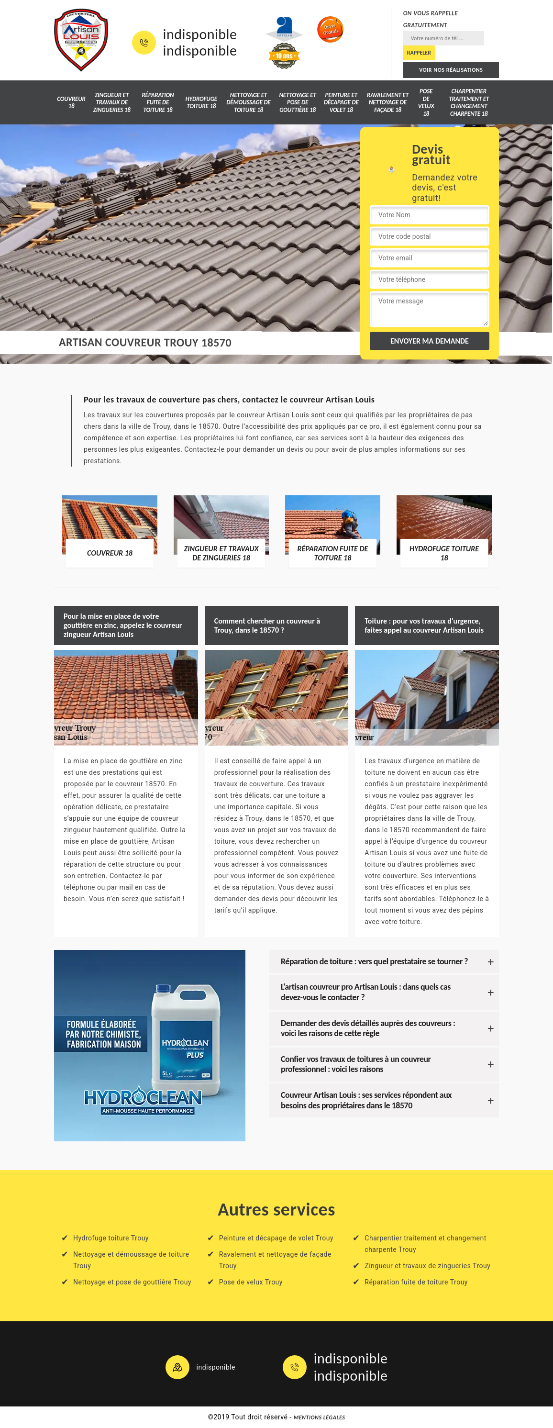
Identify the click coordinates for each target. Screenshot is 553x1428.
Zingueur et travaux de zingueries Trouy (427, 1266)
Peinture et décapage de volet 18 (341, 102)
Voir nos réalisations (451, 70)
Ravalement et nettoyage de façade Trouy (275, 1260)
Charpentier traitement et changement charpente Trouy (426, 1243)
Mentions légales (319, 1417)
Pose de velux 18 (426, 102)
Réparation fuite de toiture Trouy (416, 1282)
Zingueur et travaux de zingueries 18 (112, 102)
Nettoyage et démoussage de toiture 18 (248, 102)
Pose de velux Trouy (251, 1282)
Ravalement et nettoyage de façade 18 (388, 102)
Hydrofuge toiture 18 (201, 102)
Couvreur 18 (71, 102)
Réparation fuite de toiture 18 (158, 102)
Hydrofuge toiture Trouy (111, 1238)
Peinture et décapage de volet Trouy (276, 1238)
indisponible (200, 34)
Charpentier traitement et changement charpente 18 (469, 102)
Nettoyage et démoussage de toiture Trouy (131, 1260)
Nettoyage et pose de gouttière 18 (297, 102)
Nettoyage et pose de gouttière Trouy (132, 1282)
